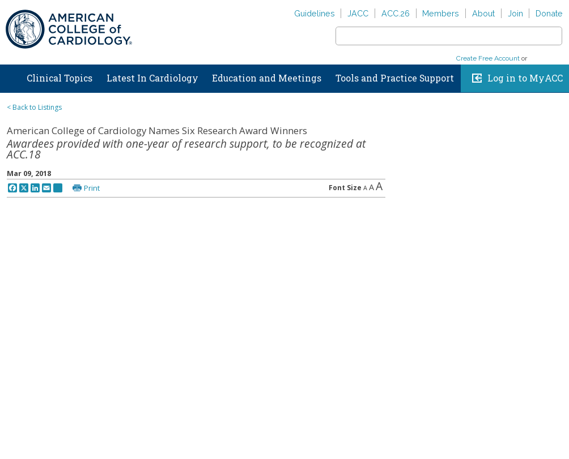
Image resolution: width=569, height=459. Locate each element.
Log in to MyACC (525, 78)
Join (515, 13)
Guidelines (314, 13)
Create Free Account (488, 58)
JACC (357, 13)
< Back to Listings (34, 107)
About (483, 13)
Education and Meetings (266, 78)
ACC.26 (395, 13)
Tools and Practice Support (395, 78)
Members (440, 13)
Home (10, 76)
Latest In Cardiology (152, 78)
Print (92, 188)
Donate (549, 13)
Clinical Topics (59, 78)
